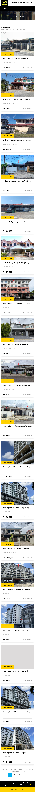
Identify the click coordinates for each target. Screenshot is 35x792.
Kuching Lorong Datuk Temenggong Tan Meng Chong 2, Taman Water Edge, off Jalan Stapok (17, 344)
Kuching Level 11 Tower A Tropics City (16, 712)
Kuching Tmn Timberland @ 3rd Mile (16, 549)
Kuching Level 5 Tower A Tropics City (16, 508)
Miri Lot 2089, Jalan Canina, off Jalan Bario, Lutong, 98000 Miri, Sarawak (17, 181)
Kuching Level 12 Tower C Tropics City (16, 589)
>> (24, 775)
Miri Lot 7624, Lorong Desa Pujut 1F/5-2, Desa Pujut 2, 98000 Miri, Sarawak (17, 263)
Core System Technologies (21, 783)
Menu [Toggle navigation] (3, 8)
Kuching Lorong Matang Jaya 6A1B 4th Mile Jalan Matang (17, 58)
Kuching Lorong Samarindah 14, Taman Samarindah (17, 304)
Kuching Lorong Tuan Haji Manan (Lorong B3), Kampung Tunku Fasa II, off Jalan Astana (17, 385)
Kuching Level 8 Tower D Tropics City (16, 753)
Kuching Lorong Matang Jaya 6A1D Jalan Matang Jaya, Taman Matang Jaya (17, 426)
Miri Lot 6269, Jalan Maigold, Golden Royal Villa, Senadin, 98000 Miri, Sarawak (17, 99)
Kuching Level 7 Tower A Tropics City (16, 630)
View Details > (27, 68)
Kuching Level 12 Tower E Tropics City (16, 467)
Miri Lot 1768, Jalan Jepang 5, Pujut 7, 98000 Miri (17, 140)
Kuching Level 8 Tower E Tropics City (16, 671)
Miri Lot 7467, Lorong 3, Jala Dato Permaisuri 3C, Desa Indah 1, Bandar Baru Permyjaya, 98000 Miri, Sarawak (17, 222)
